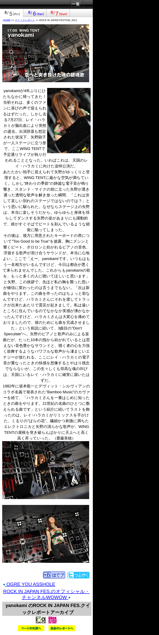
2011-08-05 (11, 13)
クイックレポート (25, 20)
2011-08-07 (58, 13)
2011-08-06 (35, 13)
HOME (6, 20)
